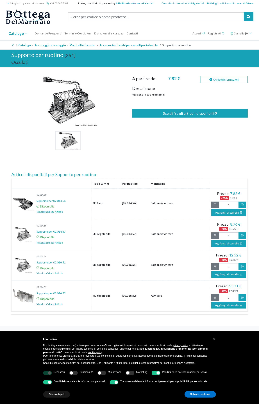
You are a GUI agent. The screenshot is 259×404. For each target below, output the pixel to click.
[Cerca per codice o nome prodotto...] (156, 16)
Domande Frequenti (48, 33)
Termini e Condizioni (77, 33)
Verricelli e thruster (83, 45)
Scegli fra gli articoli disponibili (190, 113)
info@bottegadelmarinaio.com (25, 3)
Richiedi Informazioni (224, 79)
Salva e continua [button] (200, 394)
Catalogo (18, 33)
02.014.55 (41, 287)
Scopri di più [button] (56, 394)
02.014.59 (41, 225)
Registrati (216, 33)
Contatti (132, 33)
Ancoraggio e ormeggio (50, 45)
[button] (214, 339)
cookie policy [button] (95, 352)
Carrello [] (241, 33)
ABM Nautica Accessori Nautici (134, 3)
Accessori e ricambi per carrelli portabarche (129, 45)
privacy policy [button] (180, 345)
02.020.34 (41, 256)
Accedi (198, 33)
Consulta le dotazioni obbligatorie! (183, 3)
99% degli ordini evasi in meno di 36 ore (230, 3)
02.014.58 (41, 194)
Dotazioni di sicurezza (109, 33)
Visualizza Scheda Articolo (50, 211)
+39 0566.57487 (57, 3)
